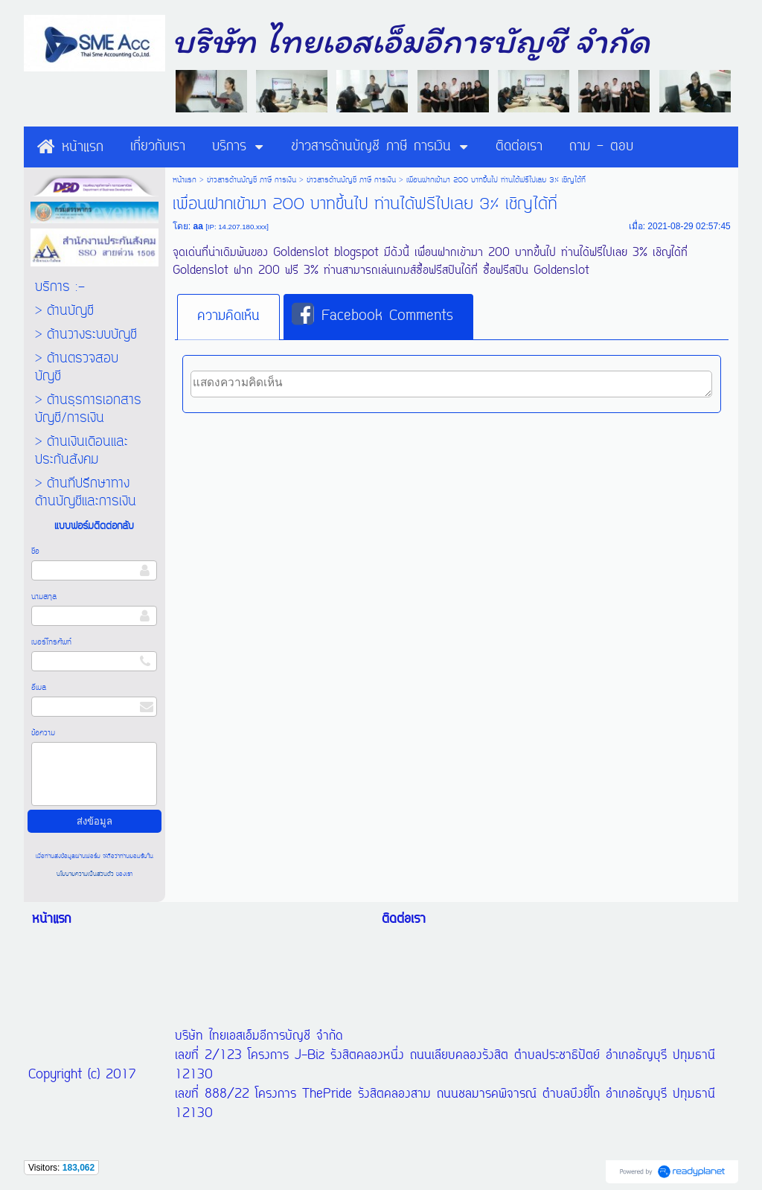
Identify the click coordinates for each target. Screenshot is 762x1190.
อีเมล (38, 687)
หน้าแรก (184, 180)
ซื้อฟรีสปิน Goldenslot (536, 271)
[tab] (228, 317)
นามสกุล (44, 597)
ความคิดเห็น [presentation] (228, 316)
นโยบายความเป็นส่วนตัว (86, 874)
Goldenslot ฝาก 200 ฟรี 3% (245, 271)
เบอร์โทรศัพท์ (51, 642)
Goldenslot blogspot (326, 253)
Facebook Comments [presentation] (372, 315)
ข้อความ (43, 733)
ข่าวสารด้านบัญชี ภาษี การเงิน (251, 180)
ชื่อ (35, 551)
